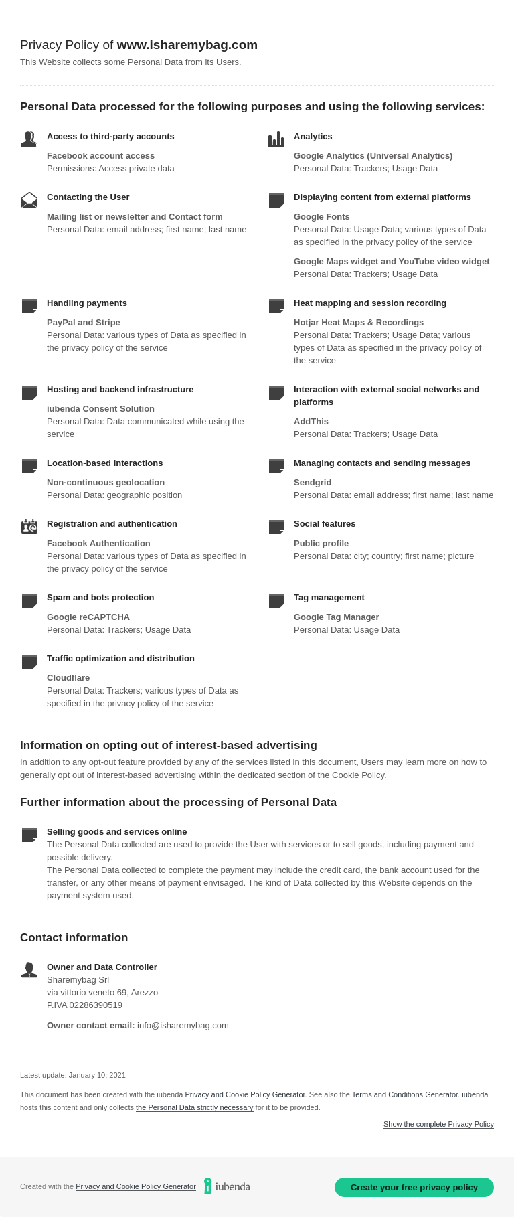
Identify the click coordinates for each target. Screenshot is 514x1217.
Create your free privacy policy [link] (414, 1187)
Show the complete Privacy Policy (438, 1124)
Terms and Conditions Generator (405, 1094)
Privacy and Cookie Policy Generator (245, 1094)
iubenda (475, 1094)
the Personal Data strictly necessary (194, 1107)
